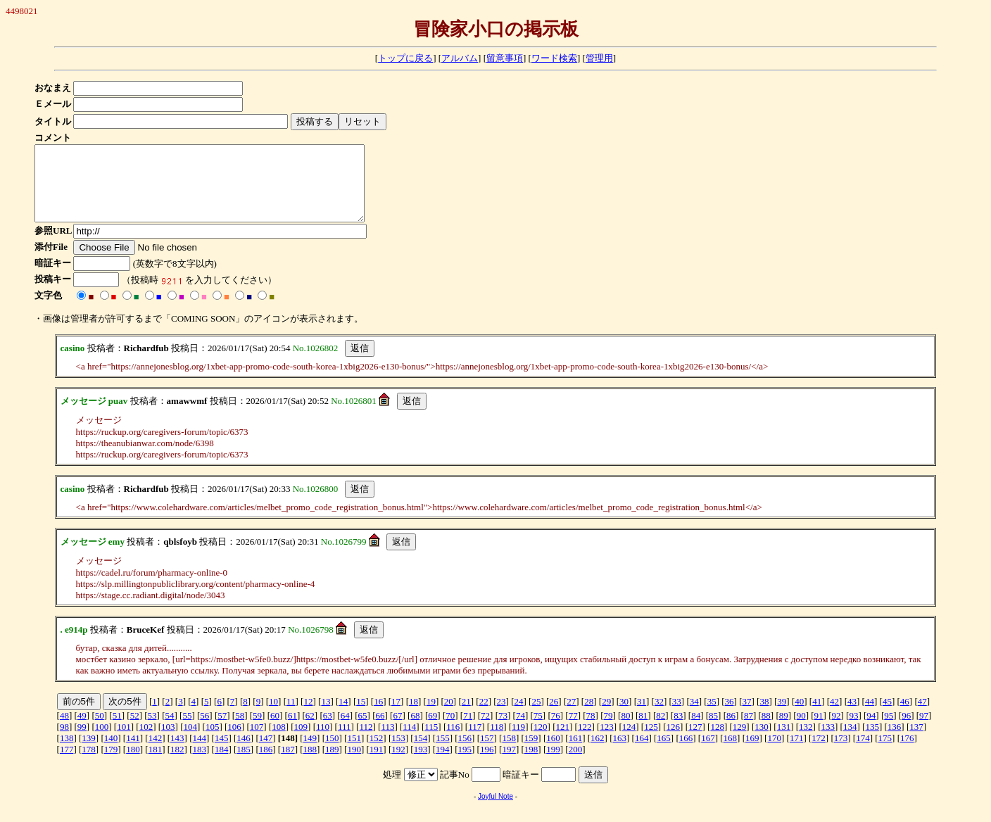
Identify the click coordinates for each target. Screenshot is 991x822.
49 (82, 730)
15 (360, 716)
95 (888, 730)
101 (124, 741)
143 (177, 752)
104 (190, 741)
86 (731, 730)
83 (678, 730)
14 (343, 716)
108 (279, 741)
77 (573, 730)
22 (483, 716)
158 (509, 752)
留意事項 (504, 58)
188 (310, 764)
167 (708, 752)
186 (266, 764)
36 (729, 716)
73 (502, 730)
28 (588, 716)
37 (747, 716)
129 (740, 741)
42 (834, 716)
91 (818, 730)
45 (887, 716)
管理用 (599, 58)
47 (922, 716)
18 (413, 716)
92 (836, 730)
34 (694, 716)
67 (397, 730)
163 (620, 752)
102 (146, 741)
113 (387, 741)
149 (310, 752)
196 (487, 764)
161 (576, 752)
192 (398, 764)
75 (538, 730)
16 (378, 716)
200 (576, 764)
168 (731, 752)
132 (806, 741)
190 (354, 764)
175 (885, 752)
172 (819, 752)
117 (474, 741)
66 (380, 730)
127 (695, 741)
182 (177, 764)
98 (64, 741)
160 (553, 752)
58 (239, 730)
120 (541, 741)
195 (465, 764)
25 (536, 716)
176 (907, 752)
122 (585, 741)
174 (863, 752)
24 (519, 716)
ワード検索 (554, 58)
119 (518, 741)
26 (553, 716)
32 (659, 716)
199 (553, 764)
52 (134, 730)
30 (624, 716)
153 (398, 752)
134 (850, 741)
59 (257, 730)
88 (766, 730)
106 (234, 741)
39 (781, 716)
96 (906, 730)
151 (354, 752)
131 (784, 741)
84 (695, 730)
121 (562, 741)
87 (748, 730)
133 (828, 741)
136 (895, 741)
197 (509, 764)
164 (642, 752)
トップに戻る (405, 58)
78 (590, 730)
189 (332, 764)
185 (243, 764)
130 (762, 741)
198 (531, 764)
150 (332, 752)
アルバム (459, 58)
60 (274, 730)
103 (168, 741)
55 (186, 730)
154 (421, 752)
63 (327, 730)
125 (651, 741)
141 (133, 752)
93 (853, 730)
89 (783, 730)
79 (608, 730)
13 (325, 716)
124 (629, 741)
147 (266, 752)
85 (713, 730)
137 (916, 741)
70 (450, 730)
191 (377, 764)
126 (674, 741)
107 (257, 741)
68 (414, 730)
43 (852, 716)
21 (466, 716)
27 (571, 716)
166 (686, 752)
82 (660, 730)
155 (443, 752)
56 (204, 730)
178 (89, 764)
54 (169, 730)
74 (520, 730)
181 (156, 764)
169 (752, 752)
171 (797, 752)
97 (923, 730)
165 (664, 752)
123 (607, 741)
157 (487, 752)
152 (377, 752)
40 (799, 716)
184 (222, 764)
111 (344, 741)
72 (485, 730)
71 (467, 730)
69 (432, 730)
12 (308, 716)
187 (288, 764)
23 (501, 716)
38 (764, 716)
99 (82, 741)
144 (199, 752)
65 (362, 730)
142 (156, 752)
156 (465, 752)
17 (395, 716)
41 (816, 716)
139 (89, 752)
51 (117, 730)
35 (712, 716)
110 (322, 741)
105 (213, 741)
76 (555, 730)
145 (222, 752)
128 (717, 741)
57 (222, 730)
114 (409, 741)
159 (531, 752)
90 (801, 730)
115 (431, 741)
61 (292, 730)
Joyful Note (495, 811)
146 (243, 752)
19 (431, 716)
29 (606, 716)
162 (598, 752)
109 (301, 741)
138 (67, 752)
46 (904, 716)
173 (841, 752)
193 (421, 764)
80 (625, 730)
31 (641, 716)
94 (871, 730)
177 (67, 764)
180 (133, 764)
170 (774, 752)
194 (443, 764)
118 (496, 741)
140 (111, 752)
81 (643, 730)
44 (869, 716)
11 (291, 716)
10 (273, 716)
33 (676, 716)
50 (99, 730)
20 (448, 716)
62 (310, 730)
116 (453, 741)
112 (365, 741)
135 (872, 741)
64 (345, 730)
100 (102, 741)
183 (199, 764)
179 (111, 764)
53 (152, 730)
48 (64, 730)
